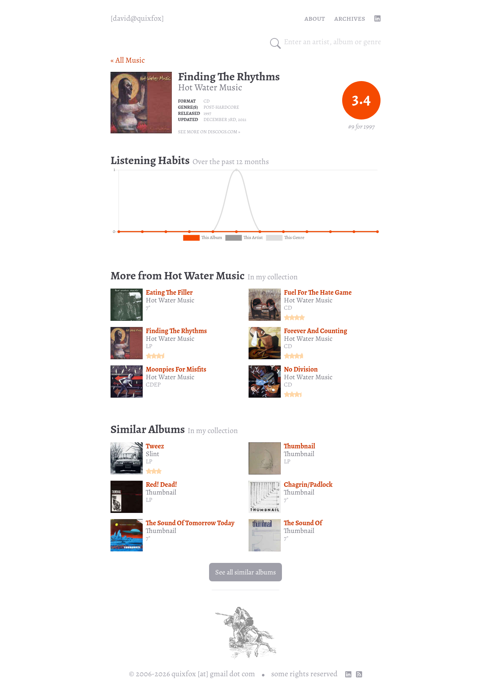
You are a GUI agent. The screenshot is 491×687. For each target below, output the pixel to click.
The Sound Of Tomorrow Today (190, 523)
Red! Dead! (161, 484)
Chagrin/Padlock (308, 484)
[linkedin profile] (377, 18)
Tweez (155, 446)
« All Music (127, 60)
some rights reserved (304, 674)
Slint (152, 453)
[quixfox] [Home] (137, 18)
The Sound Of (303, 523)
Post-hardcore (221, 107)
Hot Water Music (210, 87)
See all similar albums (245, 572)
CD (206, 101)
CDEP (153, 384)
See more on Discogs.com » (209, 132)
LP (149, 346)
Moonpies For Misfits (176, 369)
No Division (301, 369)
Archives (349, 18)
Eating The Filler (169, 292)
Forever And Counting (315, 330)
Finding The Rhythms (229, 76)
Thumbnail (299, 446)
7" (148, 308)
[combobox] (332, 42)
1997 (207, 113)
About (315, 18)
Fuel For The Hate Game (318, 292)
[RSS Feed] (359, 674)
